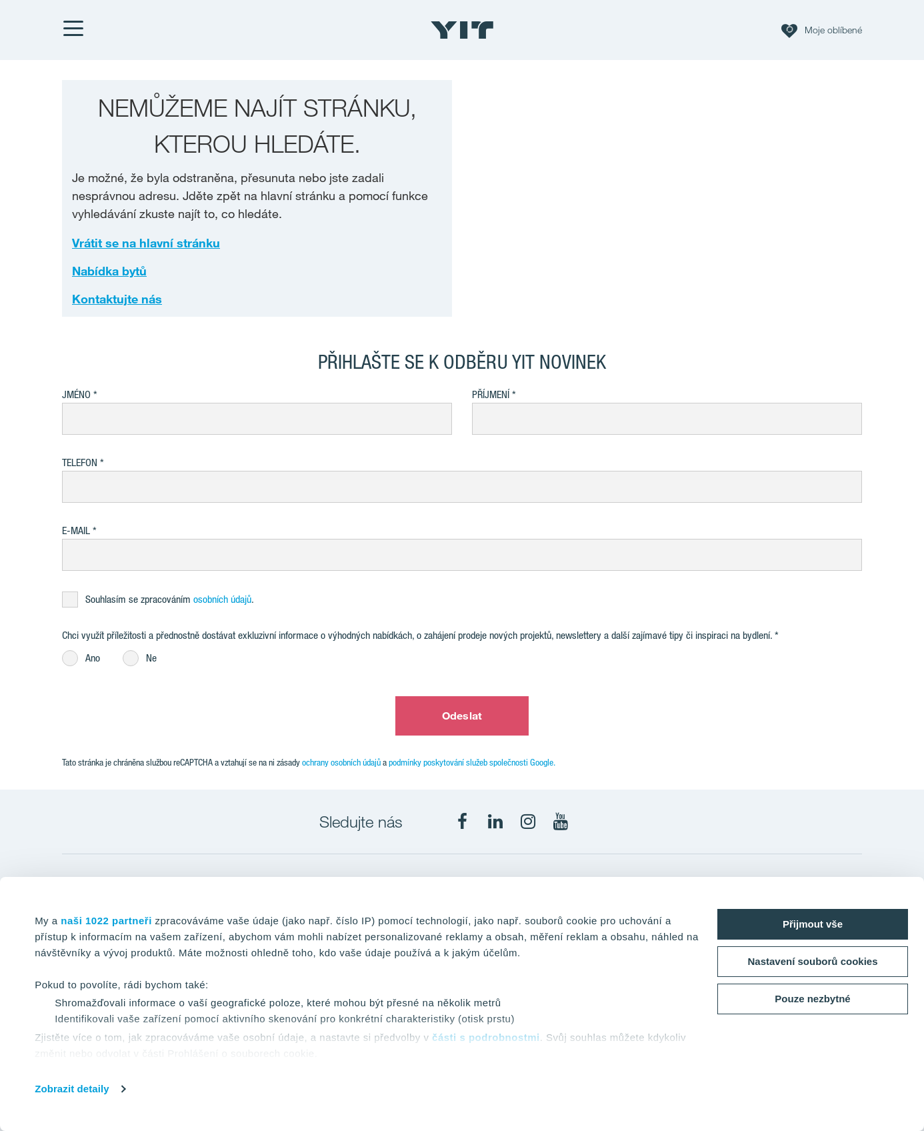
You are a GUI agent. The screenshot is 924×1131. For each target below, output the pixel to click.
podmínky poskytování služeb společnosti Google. (472, 762)
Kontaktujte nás (117, 299)
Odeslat (462, 715)
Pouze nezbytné (812, 998)
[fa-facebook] (462, 821)
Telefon (79, 462)
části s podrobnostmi (486, 1037)
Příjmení (490, 394)
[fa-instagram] (528, 821)
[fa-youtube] (560, 821)
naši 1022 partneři (106, 920)
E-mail (76, 530)
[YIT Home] (462, 30)
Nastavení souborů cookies (812, 961)
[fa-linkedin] (495, 821)
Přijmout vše (813, 924)
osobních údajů (222, 599)
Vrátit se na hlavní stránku (146, 243)
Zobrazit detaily (72, 1088)
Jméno (76, 394)
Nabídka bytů (109, 271)
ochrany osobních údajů (341, 762)
